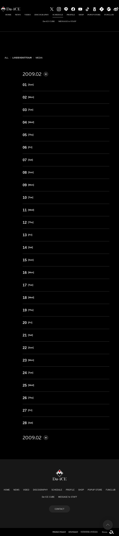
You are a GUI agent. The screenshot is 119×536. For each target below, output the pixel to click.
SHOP (81, 14)
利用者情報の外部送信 (89, 532)
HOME (8, 14)
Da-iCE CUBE (49, 21)
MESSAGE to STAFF (67, 21)
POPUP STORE (94, 14)
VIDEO (27, 14)
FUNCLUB (109, 14)
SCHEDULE (58, 14)
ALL (7, 57)
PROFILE (71, 14)
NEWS (18, 14)
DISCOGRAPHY (41, 14)
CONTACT (59, 509)
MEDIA (39, 57)
